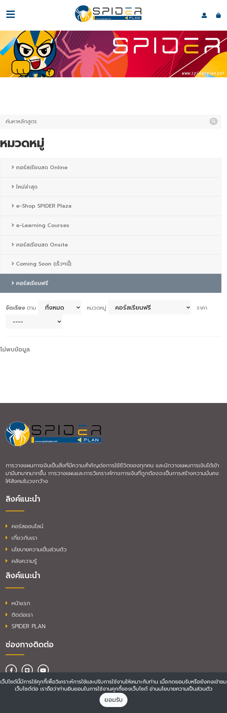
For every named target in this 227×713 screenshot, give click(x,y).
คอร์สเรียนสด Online (39, 167)
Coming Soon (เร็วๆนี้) (41, 264)
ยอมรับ (113, 699)
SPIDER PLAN (25, 626)
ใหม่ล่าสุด (25, 187)
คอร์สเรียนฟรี (30, 283)
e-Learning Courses (40, 225)
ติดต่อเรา (19, 615)
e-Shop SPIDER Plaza (42, 206)
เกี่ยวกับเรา (21, 538)
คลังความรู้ (21, 561)
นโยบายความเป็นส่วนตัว (36, 549)
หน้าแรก (18, 603)
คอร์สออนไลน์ (24, 526)
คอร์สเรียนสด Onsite (40, 245)
